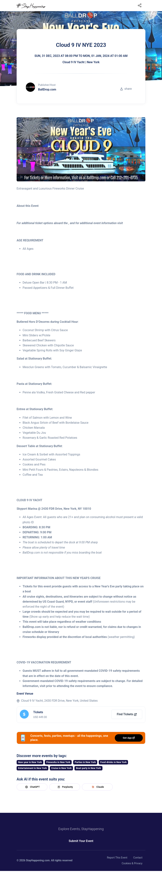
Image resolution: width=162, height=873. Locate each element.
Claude (97, 787)
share (126, 88)
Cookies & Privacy (132, 863)
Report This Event (117, 857)
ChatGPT (32, 787)
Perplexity (65, 787)
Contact (137, 857)
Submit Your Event (81, 841)
